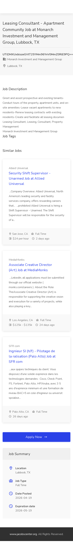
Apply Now (37, 437)
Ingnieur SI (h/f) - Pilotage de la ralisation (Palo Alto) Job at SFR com (32, 356)
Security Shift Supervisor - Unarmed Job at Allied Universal (29, 178)
